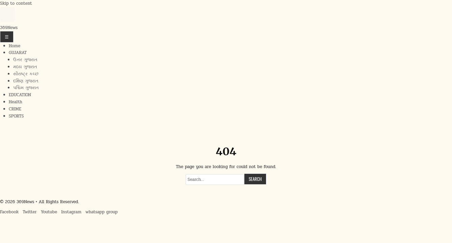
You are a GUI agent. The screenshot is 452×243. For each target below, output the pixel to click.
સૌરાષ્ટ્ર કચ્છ (25, 74)
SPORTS (16, 116)
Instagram (71, 212)
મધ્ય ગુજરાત (25, 66)
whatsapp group (101, 212)
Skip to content (16, 3)
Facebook (9, 212)
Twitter (29, 212)
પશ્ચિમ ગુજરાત (26, 87)
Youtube (49, 212)
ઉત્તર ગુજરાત (25, 59)
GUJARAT (18, 52)
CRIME (15, 109)
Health (15, 102)
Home (14, 46)
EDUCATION (20, 94)
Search (255, 179)
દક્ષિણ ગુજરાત (25, 81)
